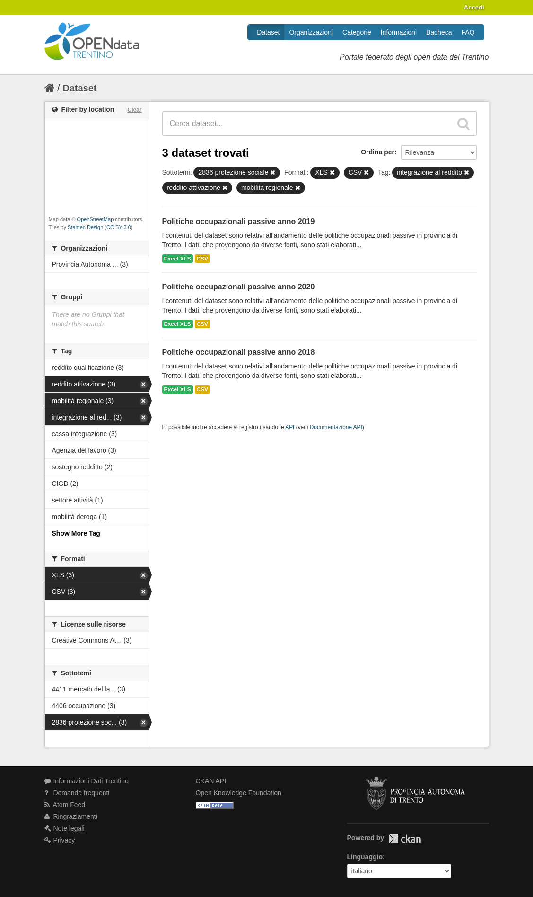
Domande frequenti (77, 793)
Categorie (356, 32)
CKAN (405, 839)
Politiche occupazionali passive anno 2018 (238, 352)
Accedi (474, 7)
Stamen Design (85, 227)
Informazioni (399, 32)
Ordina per (377, 152)
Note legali (64, 828)
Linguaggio (365, 857)
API (289, 427)
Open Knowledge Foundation (238, 793)
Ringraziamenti (70, 816)
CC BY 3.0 (118, 227)
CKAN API (211, 781)
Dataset (268, 32)
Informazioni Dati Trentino (86, 781)
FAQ (467, 32)
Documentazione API (336, 427)
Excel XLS (177, 258)
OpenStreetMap (95, 219)
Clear (134, 110)
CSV (202, 258)
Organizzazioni (311, 32)
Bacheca (439, 32)
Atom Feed (65, 804)
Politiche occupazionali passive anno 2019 (238, 221)
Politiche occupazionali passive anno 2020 (238, 287)
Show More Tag (76, 533)
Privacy (59, 840)
